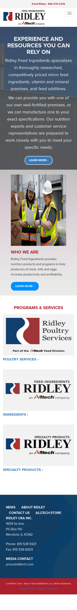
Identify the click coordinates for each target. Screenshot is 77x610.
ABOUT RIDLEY (33, 507)
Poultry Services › (20, 359)
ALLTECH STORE (48, 513)
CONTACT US (19, 513)
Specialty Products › (23, 470)
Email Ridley (39, 4)
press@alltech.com (20, 564)
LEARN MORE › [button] (24, 286)
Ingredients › (15, 414)
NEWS (10, 507)
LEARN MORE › (38, 160)
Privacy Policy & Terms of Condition (38, 589)
